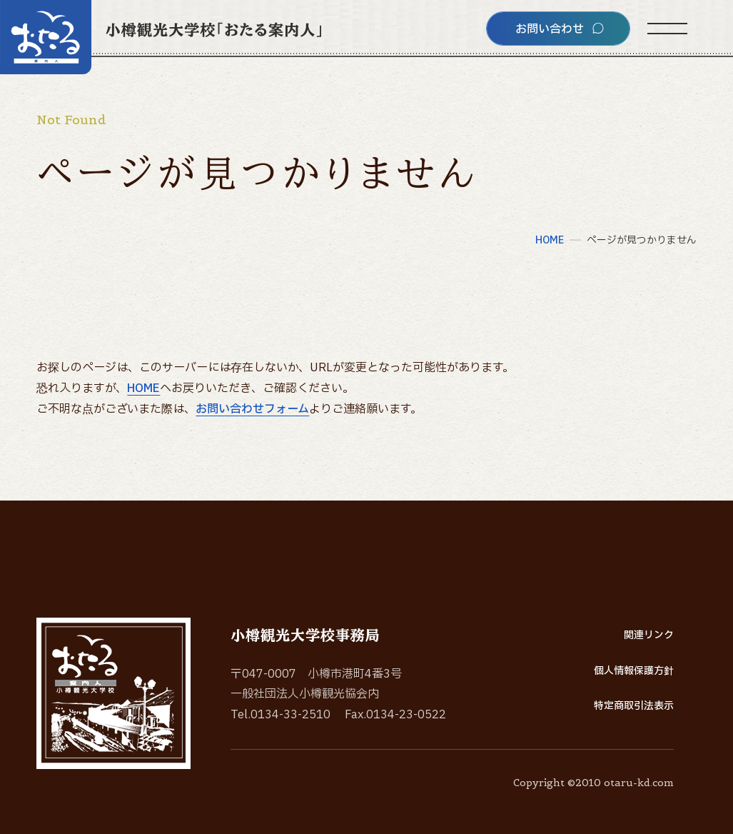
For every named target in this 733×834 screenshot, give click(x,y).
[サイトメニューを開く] (667, 28)
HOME (143, 388)
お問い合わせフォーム (252, 409)
